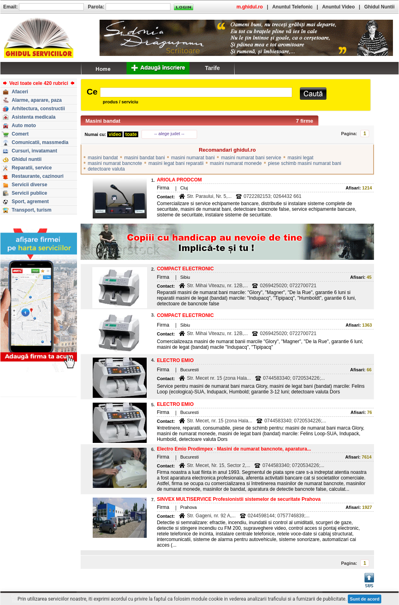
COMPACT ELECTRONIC (185, 269)
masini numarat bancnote (115, 163)
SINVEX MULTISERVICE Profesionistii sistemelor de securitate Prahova (238, 499)
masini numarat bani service (251, 158)
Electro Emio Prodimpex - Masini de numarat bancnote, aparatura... (234, 449)
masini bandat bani (144, 158)
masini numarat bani (193, 158)
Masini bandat (103, 121)
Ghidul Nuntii (379, 7)
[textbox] (196, 92)
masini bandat (103, 158)
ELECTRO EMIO (175, 360)
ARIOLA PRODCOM (179, 180)
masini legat (301, 158)
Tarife (212, 68)
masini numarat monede (236, 163)
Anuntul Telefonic (292, 7)
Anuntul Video (338, 7)
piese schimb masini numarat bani (304, 163)
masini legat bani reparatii (176, 163)
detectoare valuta (106, 169)
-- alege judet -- (169, 133)
